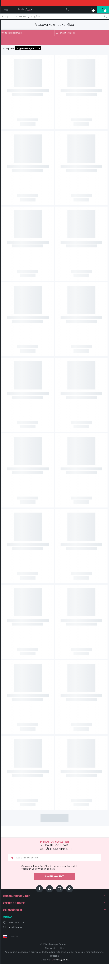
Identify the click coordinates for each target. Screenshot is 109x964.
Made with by (54, 959)
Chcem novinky (54, 876)
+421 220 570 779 (16, 922)
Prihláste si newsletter (54, 846)
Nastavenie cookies (54, 948)
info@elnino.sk (15, 927)
